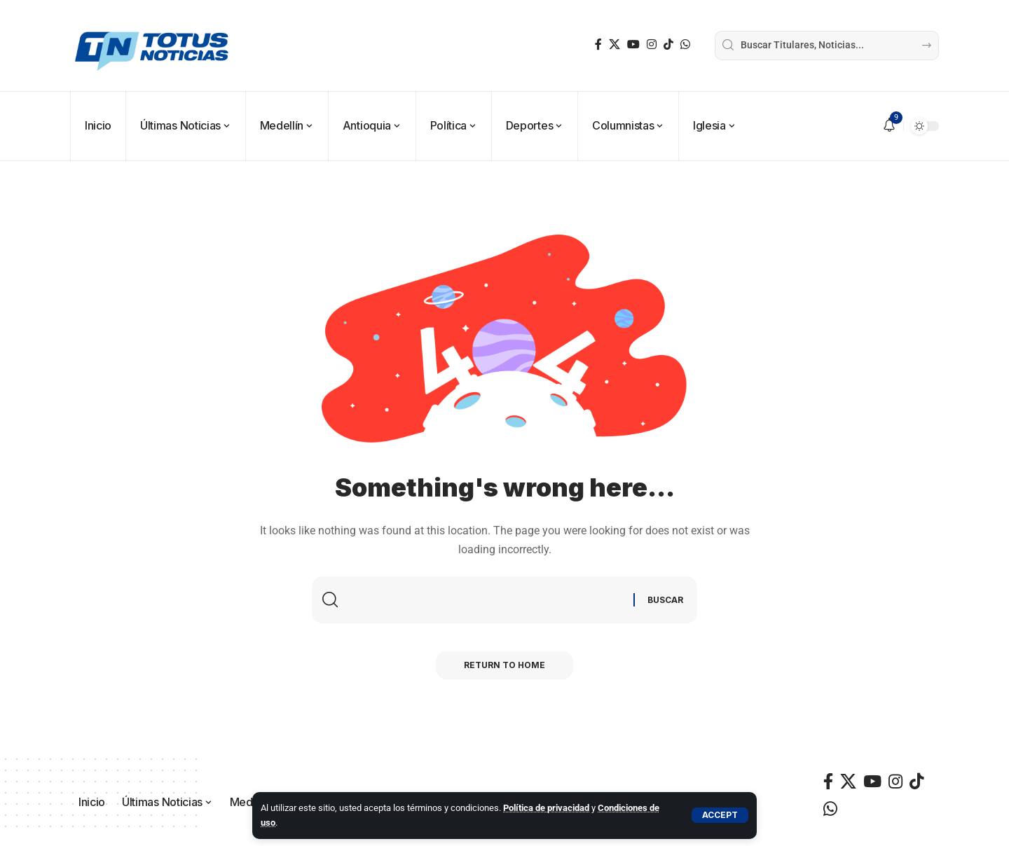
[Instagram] (651, 44)
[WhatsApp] (685, 44)
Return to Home (504, 665)
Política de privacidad (546, 808)
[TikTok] (668, 44)
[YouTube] (633, 44)
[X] (614, 44)
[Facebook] (598, 44)
